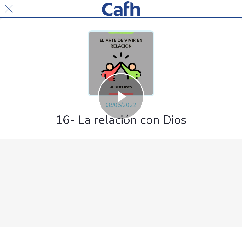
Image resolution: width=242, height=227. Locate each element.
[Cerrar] (9, 9)
